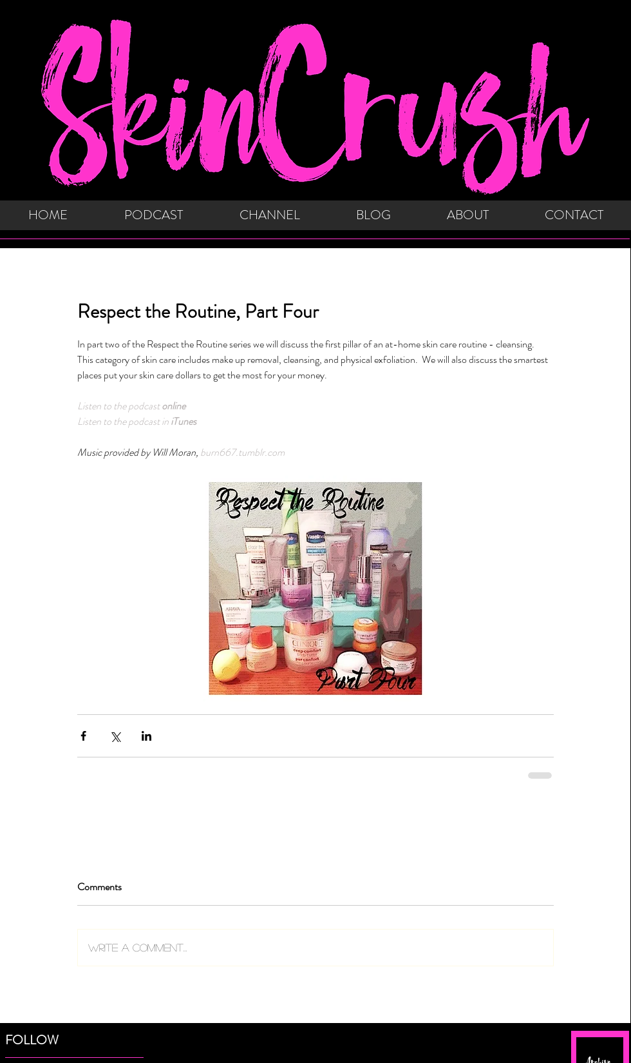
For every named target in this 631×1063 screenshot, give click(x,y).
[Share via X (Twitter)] (115, 736)
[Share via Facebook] (83, 736)
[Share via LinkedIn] (146, 736)
